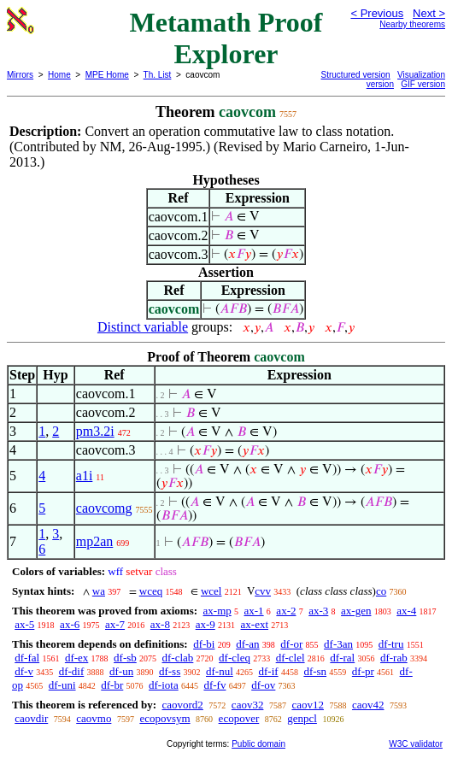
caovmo (93, 718)
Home (59, 74)
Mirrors (20, 74)
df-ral (342, 657)
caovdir (31, 718)
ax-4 (406, 610)
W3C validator (416, 744)
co (381, 591)
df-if (269, 671)
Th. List (158, 74)
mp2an (95, 541)
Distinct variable (142, 327)
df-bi (203, 644)
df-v (24, 671)
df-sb (125, 657)
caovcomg (104, 508)
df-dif (72, 671)
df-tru (391, 644)
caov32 (248, 704)
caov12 (307, 704)
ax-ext (254, 624)
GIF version (423, 84)
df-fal (27, 657)
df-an (247, 644)
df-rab (394, 657)
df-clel (290, 657)
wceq (150, 591)
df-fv (214, 685)
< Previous (376, 13)
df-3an (338, 644)
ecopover (239, 718)
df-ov (263, 685)
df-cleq (234, 657)
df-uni (62, 685)
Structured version (355, 74)
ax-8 (160, 624)
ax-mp (217, 610)
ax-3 (318, 610)
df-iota (164, 685)
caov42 (368, 704)
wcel (211, 591)
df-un (121, 671)
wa (98, 591)
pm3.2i (95, 431)
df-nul (219, 671)
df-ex (76, 657)
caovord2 (182, 704)
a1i (84, 475)
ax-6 (69, 624)
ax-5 (24, 624)
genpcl (302, 718)
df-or (291, 644)
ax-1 (254, 610)
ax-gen (356, 610)
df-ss (169, 671)
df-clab (178, 657)
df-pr (363, 671)
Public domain (258, 744)
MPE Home (107, 74)
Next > (429, 13)
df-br (112, 685)
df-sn (314, 671)
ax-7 (115, 624)
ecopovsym (164, 718)
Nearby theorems (412, 24)
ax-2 (286, 610)
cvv (263, 591)
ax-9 (205, 624)
